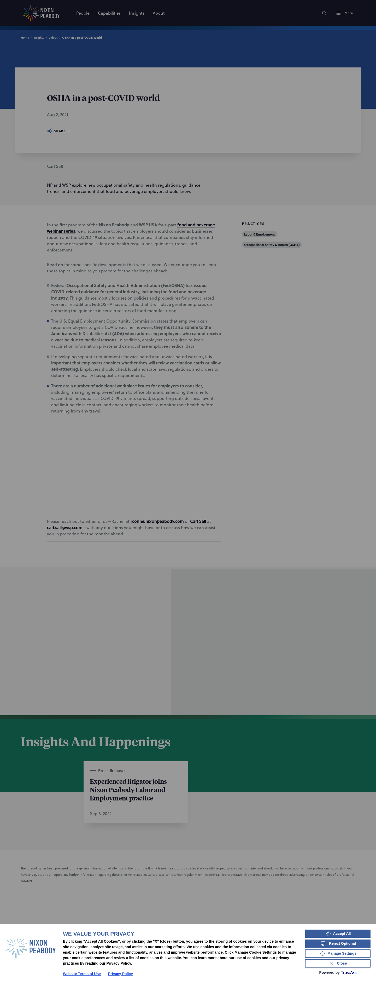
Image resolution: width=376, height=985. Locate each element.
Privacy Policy (120, 974)
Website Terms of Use (82, 974)
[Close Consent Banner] (338, 963)
